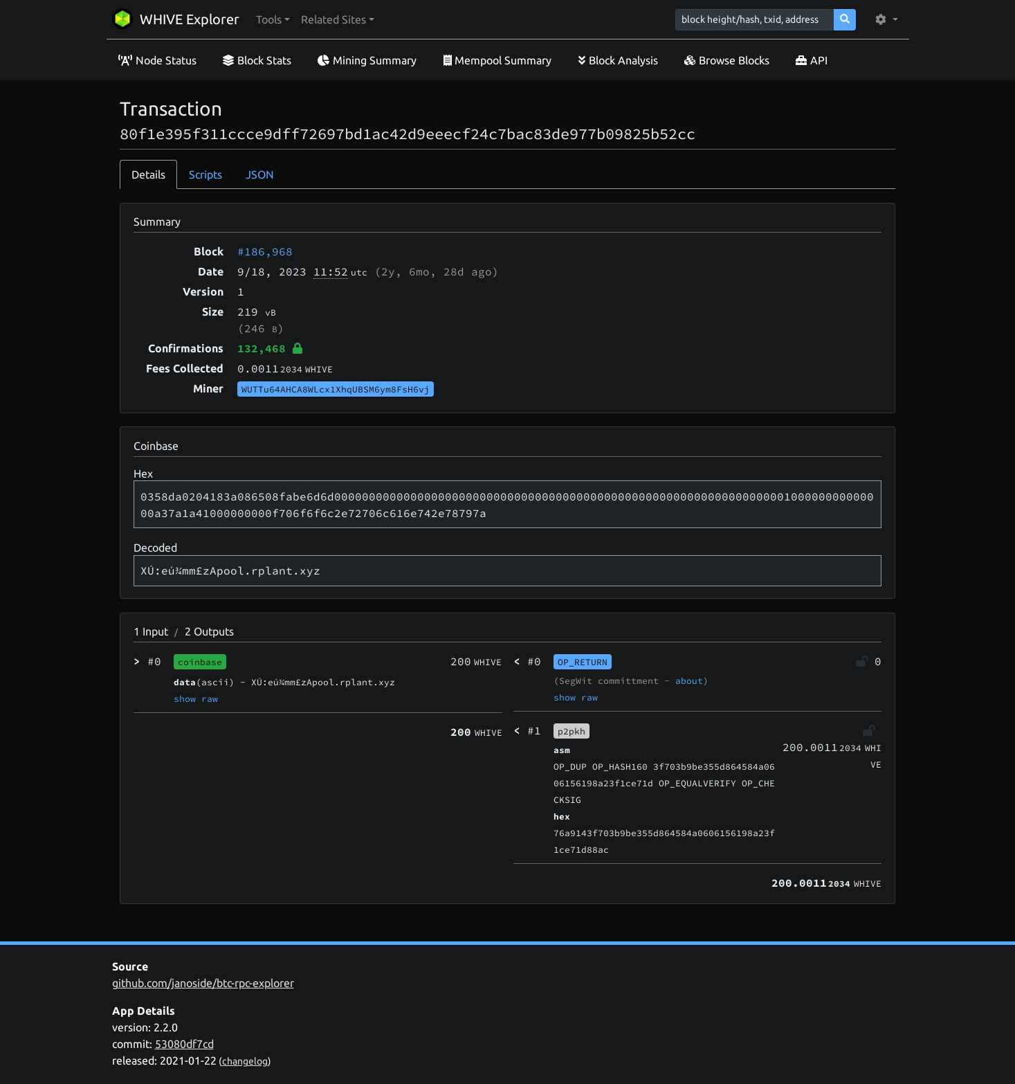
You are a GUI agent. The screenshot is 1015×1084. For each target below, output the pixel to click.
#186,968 (265, 251)
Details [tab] (148, 174)
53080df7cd (184, 1044)
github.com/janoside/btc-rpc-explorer (203, 983)
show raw (196, 698)
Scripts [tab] (205, 174)
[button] (272, 19)
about (689, 680)
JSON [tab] (260, 174)
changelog (245, 1061)
